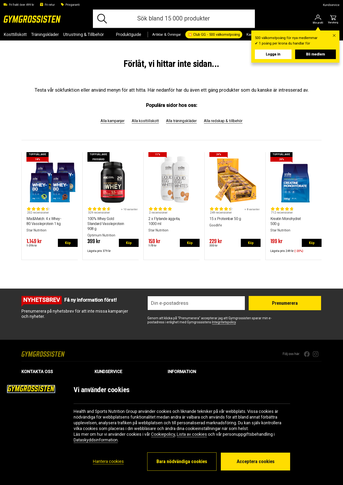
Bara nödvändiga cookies (181, 461)
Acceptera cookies (256, 461)
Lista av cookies (192, 434)
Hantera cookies (108, 461)
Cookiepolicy (163, 434)
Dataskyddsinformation (96, 439)
